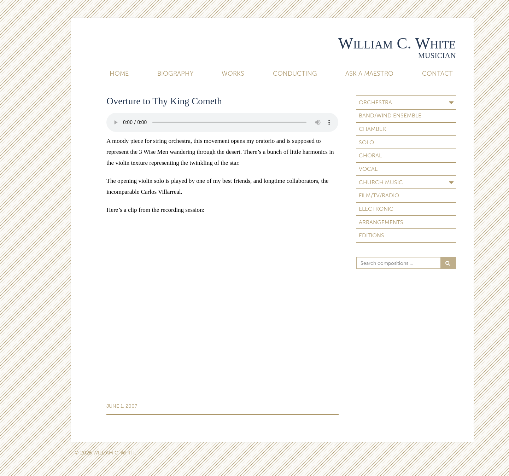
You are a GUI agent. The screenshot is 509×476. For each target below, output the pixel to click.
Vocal (368, 169)
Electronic (376, 208)
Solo (366, 142)
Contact (437, 73)
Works (233, 73)
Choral (370, 155)
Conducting (295, 73)
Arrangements (381, 222)
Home (119, 73)
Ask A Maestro (369, 73)
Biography (175, 73)
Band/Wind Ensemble (390, 115)
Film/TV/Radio (379, 195)
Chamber (372, 129)
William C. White (397, 43)
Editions (371, 235)
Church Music (381, 182)
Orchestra (375, 102)
